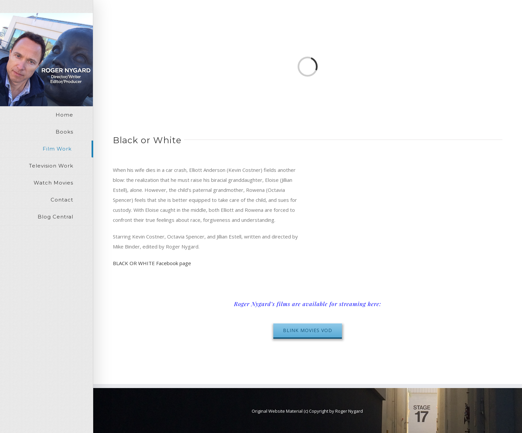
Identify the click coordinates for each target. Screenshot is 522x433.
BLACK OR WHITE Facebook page (152, 263)
